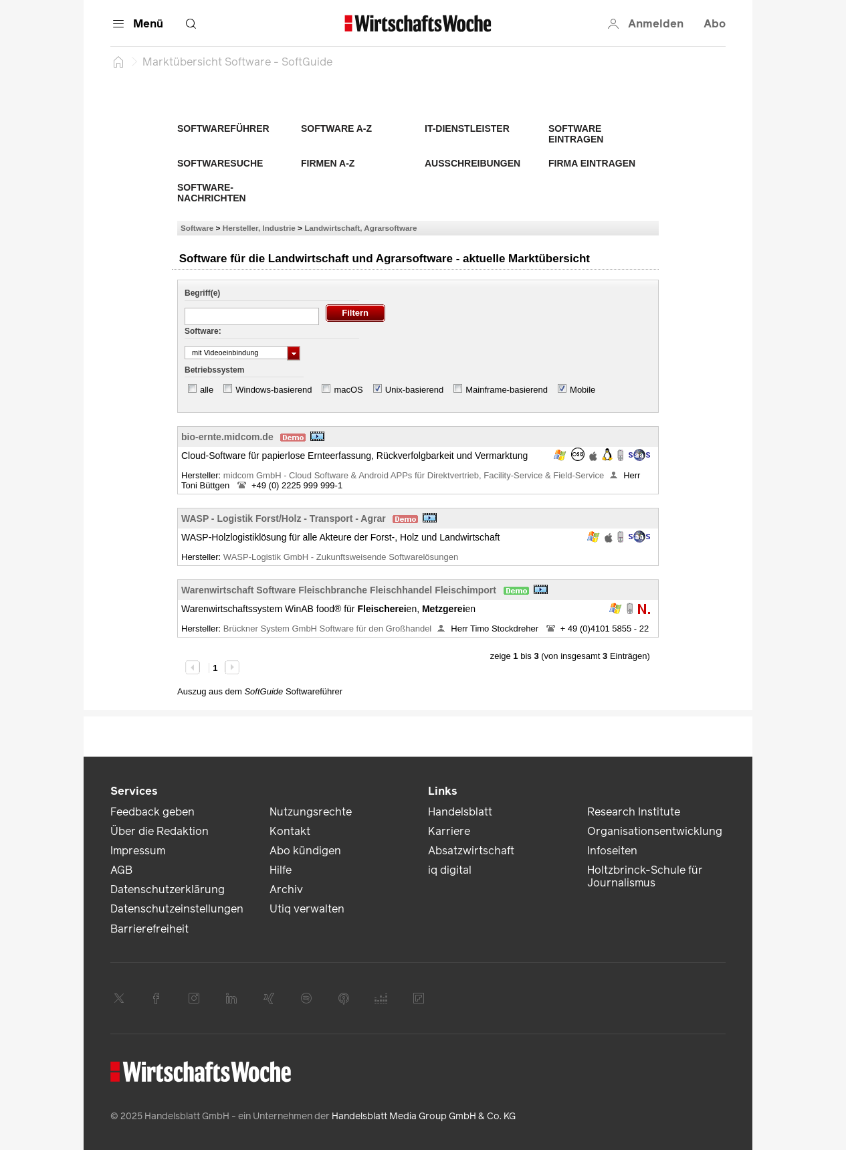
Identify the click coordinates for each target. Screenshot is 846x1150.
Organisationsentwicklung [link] (654, 831)
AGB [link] (121, 870)
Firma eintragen (591, 163)
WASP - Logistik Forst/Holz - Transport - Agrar (283, 518)
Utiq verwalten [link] (307, 909)
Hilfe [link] (281, 870)
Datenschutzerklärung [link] (167, 889)
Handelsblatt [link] (460, 812)
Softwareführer (223, 128)
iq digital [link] (449, 870)
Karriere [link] (449, 831)
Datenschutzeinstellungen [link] (176, 909)
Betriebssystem (214, 370)
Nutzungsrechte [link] (311, 812)
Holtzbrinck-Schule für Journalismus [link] (645, 876)
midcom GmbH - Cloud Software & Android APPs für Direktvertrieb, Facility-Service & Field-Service (413, 475)
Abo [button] (715, 23)
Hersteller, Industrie (259, 227)
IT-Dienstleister (467, 128)
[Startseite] (118, 62)
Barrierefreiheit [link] (149, 929)
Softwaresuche (220, 163)
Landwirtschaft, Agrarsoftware (360, 227)
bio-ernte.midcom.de (227, 437)
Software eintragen (575, 134)
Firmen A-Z (327, 163)
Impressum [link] (137, 850)
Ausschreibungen (472, 163)
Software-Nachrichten (211, 192)
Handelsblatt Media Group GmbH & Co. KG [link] (424, 1116)
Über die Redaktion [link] (159, 831)
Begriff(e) (202, 293)
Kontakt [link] (290, 831)
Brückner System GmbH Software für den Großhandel (327, 629)
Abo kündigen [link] (305, 850)
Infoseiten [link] (612, 850)
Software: (203, 331)
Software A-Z (336, 128)
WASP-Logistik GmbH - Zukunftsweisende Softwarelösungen (342, 557)
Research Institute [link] (633, 812)
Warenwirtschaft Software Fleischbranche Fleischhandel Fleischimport (338, 590)
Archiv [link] (286, 889)
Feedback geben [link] (152, 812)
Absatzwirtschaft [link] (471, 850)
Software (197, 227)
